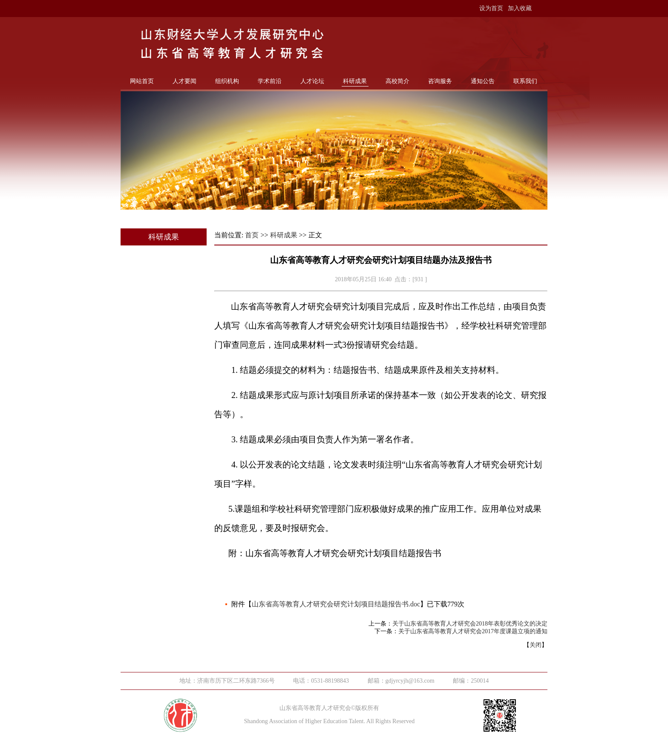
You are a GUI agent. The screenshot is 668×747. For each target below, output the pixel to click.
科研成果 (283, 235)
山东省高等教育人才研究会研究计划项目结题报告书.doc (336, 604)
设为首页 (491, 8)
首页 (252, 235)
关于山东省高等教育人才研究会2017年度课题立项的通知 (472, 631)
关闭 (535, 645)
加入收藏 (520, 8)
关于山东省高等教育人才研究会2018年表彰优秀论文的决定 (469, 623)
